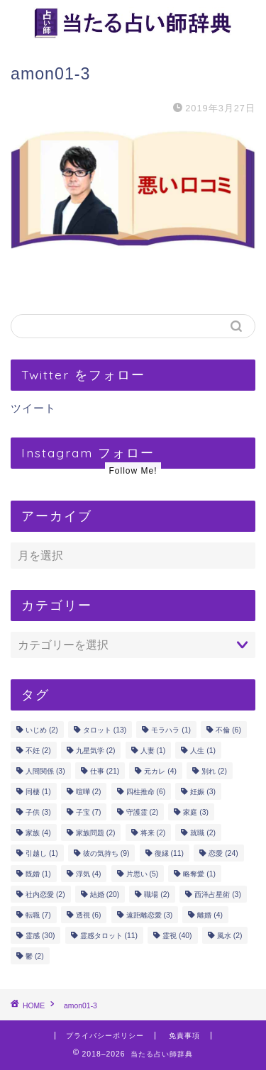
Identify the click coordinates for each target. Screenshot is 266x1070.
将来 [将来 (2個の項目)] (153, 833)
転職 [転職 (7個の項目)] (38, 915)
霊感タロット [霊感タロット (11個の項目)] (109, 936)
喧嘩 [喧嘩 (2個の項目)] (88, 792)
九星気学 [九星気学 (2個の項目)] (96, 750)
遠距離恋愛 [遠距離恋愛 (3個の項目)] (149, 915)
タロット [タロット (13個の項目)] (104, 730)
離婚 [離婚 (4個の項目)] (210, 915)
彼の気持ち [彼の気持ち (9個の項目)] (106, 853)
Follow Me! (133, 471)
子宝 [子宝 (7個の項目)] (88, 812)
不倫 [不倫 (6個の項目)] (228, 730)
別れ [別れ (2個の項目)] (214, 771)
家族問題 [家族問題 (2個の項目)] (96, 833)
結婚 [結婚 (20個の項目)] (104, 894)
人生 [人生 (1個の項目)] (203, 750)
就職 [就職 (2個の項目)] (203, 833)
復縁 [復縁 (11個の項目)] (169, 853)
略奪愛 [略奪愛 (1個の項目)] (199, 874)
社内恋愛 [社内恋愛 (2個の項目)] (45, 894)
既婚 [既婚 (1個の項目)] (38, 874)
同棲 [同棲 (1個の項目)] (38, 792)
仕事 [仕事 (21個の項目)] (104, 771)
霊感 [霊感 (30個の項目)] (40, 936)
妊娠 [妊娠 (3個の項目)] (203, 792)
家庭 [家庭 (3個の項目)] (196, 812)
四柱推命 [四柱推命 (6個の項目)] (146, 792)
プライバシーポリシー (105, 1036)
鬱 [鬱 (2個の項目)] (35, 956)
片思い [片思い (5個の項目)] (142, 874)
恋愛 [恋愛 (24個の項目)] (223, 853)
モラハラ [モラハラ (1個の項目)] (171, 730)
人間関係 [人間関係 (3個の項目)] (45, 771)
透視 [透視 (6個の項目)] (88, 915)
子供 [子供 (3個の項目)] (38, 812)
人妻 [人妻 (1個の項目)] (153, 750)
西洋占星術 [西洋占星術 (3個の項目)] (217, 894)
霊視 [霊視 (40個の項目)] (177, 936)
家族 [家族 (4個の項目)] (38, 833)
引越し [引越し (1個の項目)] (42, 853)
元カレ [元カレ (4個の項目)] (160, 771)
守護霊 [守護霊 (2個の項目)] (142, 812)
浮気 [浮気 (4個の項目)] (88, 874)
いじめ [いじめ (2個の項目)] (42, 730)
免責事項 (184, 1036)
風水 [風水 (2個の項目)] (230, 936)
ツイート (33, 408)
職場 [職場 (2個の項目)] (157, 894)
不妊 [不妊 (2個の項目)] (38, 750)
